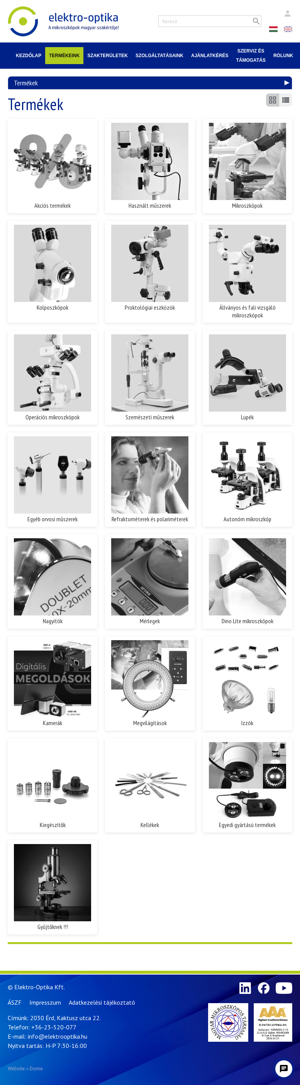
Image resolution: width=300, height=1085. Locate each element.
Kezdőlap (28, 55)
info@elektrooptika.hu (57, 1036)
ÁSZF (15, 1002)
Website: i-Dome (25, 1068)
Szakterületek (107, 55)
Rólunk (283, 55)
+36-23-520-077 (53, 1027)
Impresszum (45, 1002)
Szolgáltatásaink (159, 55)
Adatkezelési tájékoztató (102, 1002)
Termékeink (64, 55)
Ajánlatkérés (209, 55)
